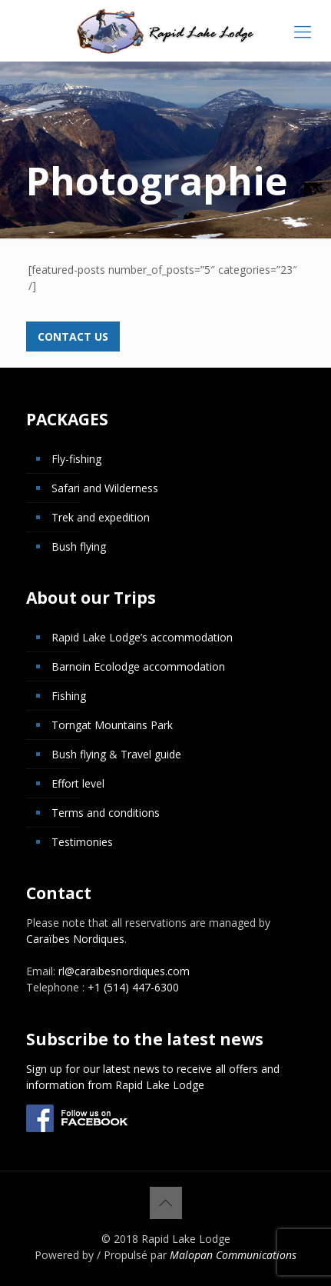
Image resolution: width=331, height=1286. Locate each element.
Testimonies (82, 842)
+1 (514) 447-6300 (133, 987)
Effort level (77, 783)
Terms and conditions (105, 812)
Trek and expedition (100, 517)
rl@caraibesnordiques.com (124, 971)
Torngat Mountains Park (112, 725)
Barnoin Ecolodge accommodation (138, 666)
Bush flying (78, 546)
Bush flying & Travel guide (116, 754)
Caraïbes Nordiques (75, 938)
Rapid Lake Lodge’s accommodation (142, 637)
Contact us (73, 336)
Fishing (68, 695)
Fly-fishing (76, 458)
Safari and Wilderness (104, 488)
